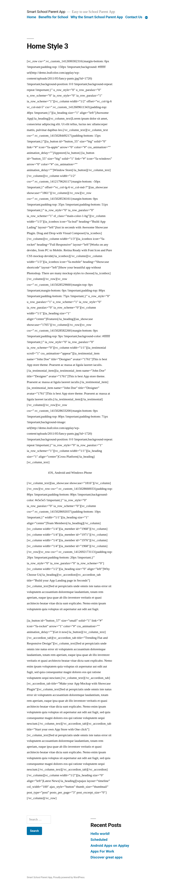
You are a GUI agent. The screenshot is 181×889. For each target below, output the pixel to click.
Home (31, 17)
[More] (146, 17)
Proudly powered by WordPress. (69, 877)
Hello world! (100, 834)
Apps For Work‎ (102, 851)
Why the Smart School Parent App (97, 17)
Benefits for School (53, 17)
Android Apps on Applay (110, 845)
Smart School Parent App (46, 12)
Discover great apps (107, 857)
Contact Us (133, 17)
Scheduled (99, 839)
